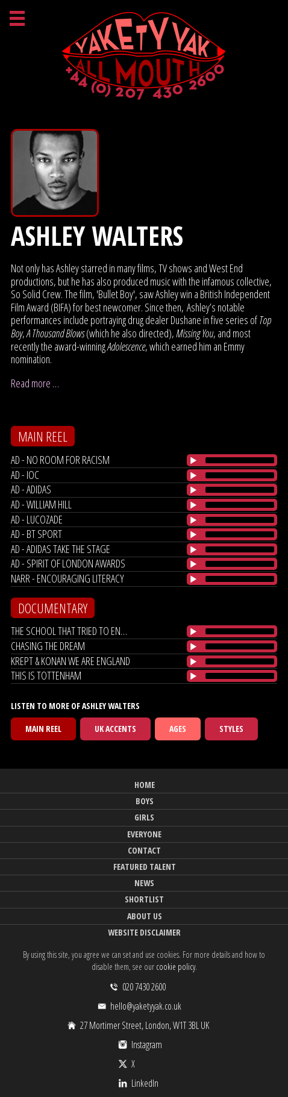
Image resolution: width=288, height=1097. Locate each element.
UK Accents (115, 728)
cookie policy (175, 966)
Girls (144, 817)
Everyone (144, 834)
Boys (145, 801)
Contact (144, 850)
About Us (144, 916)
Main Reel (43, 728)
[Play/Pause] (193, 460)
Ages (177, 728)
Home (144, 784)
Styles (231, 728)
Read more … (35, 383)
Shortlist (144, 899)
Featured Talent (144, 866)
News (144, 883)
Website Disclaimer (144, 932)
